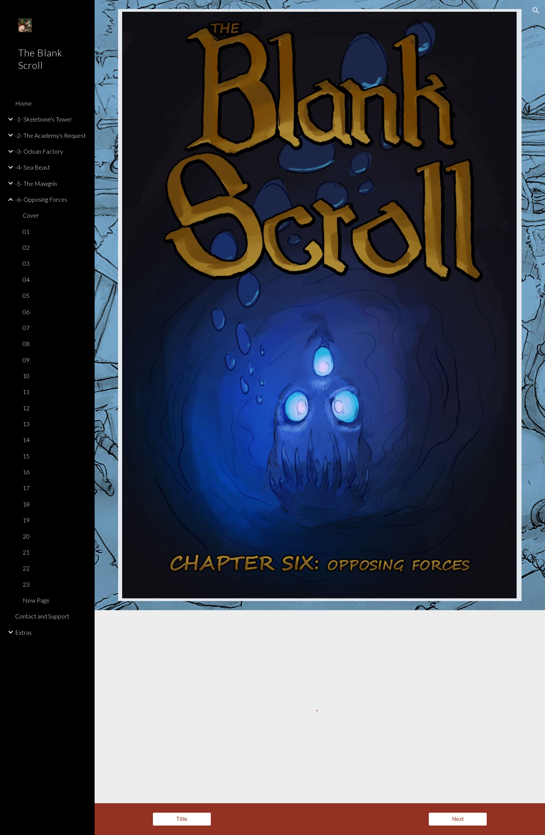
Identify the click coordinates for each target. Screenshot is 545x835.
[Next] (458, 819)
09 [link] (26, 359)
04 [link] (26, 279)
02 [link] (26, 247)
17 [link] (26, 487)
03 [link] (26, 263)
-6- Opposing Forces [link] (41, 199)
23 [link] (26, 584)
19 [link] (26, 519)
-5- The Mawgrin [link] (36, 183)
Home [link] (23, 103)
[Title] (182, 819)
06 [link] (26, 311)
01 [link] (26, 231)
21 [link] (26, 552)
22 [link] (26, 568)
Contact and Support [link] (42, 616)
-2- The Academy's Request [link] (50, 135)
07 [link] (26, 327)
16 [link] (26, 471)
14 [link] (26, 439)
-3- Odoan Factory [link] (39, 151)
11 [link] (26, 391)
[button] (536, 11)
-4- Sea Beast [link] (32, 167)
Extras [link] (23, 632)
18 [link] (26, 504)
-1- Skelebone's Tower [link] (43, 119)
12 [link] (26, 407)
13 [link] (26, 423)
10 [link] (26, 375)
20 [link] (26, 536)
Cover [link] (31, 215)
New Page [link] (36, 600)
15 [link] (26, 456)
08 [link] (26, 343)
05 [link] (26, 295)
